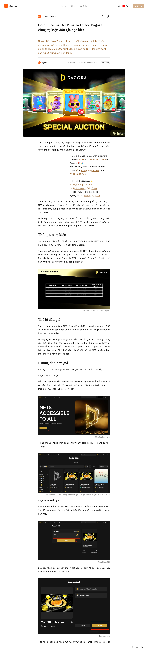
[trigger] (119, 6)
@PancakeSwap (78, 174)
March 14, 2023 (92, 195)
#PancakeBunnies (90, 170)
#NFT (81, 159)
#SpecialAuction (98, 159)
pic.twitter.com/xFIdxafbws (83, 188)
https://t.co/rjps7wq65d (81, 184)
